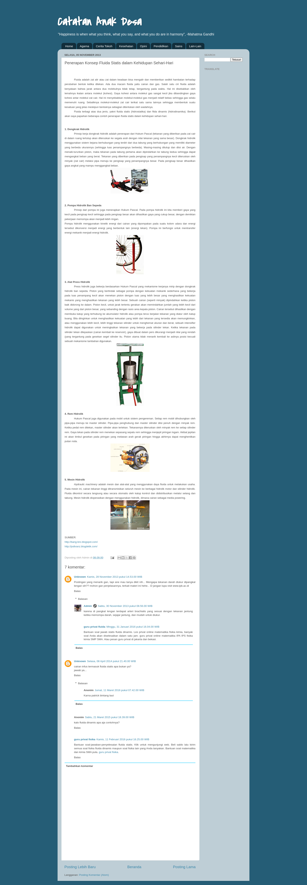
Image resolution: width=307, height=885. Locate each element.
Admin (88, 605)
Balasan (83, 598)
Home (69, 46)
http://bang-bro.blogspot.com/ (81, 541)
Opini (143, 46)
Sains (178, 46)
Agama (84, 46)
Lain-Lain (195, 46)
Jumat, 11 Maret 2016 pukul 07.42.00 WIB (119, 690)
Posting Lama (184, 867)
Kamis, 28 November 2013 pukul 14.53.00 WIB (114, 576)
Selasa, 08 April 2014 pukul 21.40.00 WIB (111, 661)
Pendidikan (161, 46)
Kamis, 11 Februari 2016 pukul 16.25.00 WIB (123, 739)
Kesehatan (126, 46)
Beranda (134, 867)
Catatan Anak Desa (100, 22)
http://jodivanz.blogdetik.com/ (81, 546)
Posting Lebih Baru (80, 867)
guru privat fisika (84, 739)
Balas (77, 591)
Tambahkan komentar (79, 766)
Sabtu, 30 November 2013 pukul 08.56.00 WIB (125, 605)
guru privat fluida (94, 626)
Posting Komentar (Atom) (94, 874)
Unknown (80, 576)
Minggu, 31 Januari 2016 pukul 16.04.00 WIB (133, 626)
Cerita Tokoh (104, 46)
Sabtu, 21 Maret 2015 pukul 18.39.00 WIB (109, 717)
